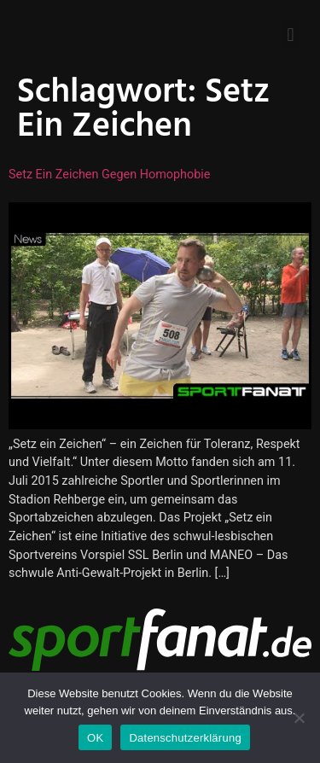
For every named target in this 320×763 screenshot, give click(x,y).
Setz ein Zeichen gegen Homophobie (109, 174)
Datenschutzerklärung (185, 737)
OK (95, 737)
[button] (290, 34)
